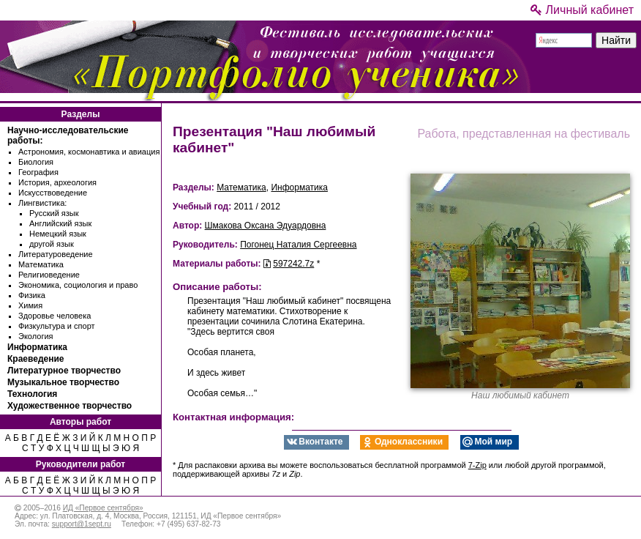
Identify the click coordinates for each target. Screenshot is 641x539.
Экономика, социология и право (78, 284)
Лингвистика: (42, 202)
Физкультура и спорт (56, 325)
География (38, 172)
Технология (32, 394)
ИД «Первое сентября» (103, 508)
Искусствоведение (52, 192)
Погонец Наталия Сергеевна (298, 244)
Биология (35, 161)
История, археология (57, 182)
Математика (41, 264)
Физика (31, 295)
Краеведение (35, 359)
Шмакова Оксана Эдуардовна (265, 225)
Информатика (37, 347)
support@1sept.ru (81, 524)
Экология (35, 336)
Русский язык (54, 213)
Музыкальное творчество (63, 382)
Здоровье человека (54, 315)
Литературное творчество (64, 370)
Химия (30, 305)
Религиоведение (49, 274)
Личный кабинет (582, 10)
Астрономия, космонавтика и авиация (89, 151)
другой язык (51, 243)
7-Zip (477, 465)
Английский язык (60, 223)
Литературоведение (55, 254)
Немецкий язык (57, 233)
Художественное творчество (69, 406)
